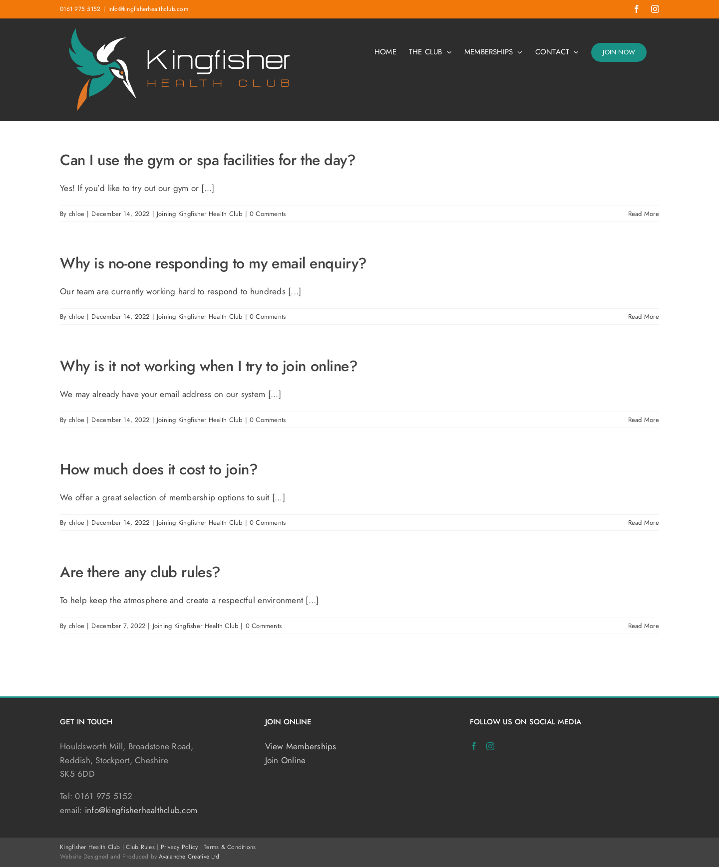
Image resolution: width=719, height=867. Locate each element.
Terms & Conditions (230, 847)
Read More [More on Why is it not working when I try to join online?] (643, 420)
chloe (76, 213)
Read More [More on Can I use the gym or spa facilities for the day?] (643, 213)
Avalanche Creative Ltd (189, 856)
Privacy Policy (179, 847)
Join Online (285, 760)
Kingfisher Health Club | (93, 847)
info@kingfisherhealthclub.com (148, 8)
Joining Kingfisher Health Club (200, 213)
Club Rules (140, 847)
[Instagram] (490, 746)
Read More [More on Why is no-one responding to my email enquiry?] (643, 316)
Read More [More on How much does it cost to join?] (643, 522)
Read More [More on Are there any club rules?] (643, 626)
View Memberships (301, 746)
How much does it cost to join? (159, 469)
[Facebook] (474, 746)
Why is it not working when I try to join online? (209, 366)
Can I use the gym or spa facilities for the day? (208, 160)
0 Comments (268, 213)
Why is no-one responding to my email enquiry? (213, 263)
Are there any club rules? (140, 572)
